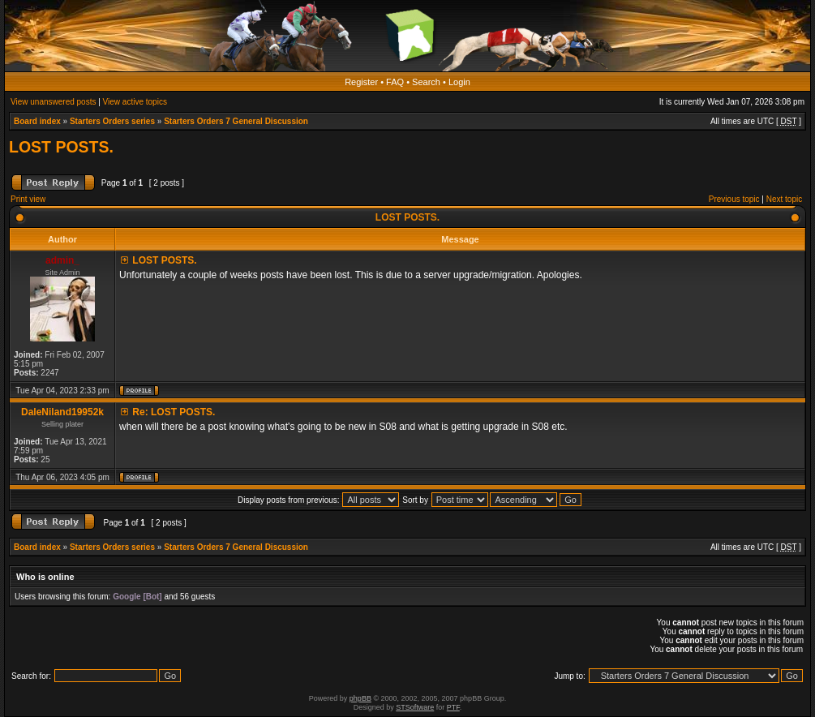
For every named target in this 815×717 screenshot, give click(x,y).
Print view (28, 199)
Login (459, 82)
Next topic (784, 199)
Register (361, 82)
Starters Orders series (112, 121)
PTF (453, 707)
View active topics (135, 101)
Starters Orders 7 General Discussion (236, 121)
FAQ (395, 82)
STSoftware (415, 707)
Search (426, 82)
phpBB (360, 698)
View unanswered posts (53, 101)
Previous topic (734, 199)
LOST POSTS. (61, 147)
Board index (37, 121)
